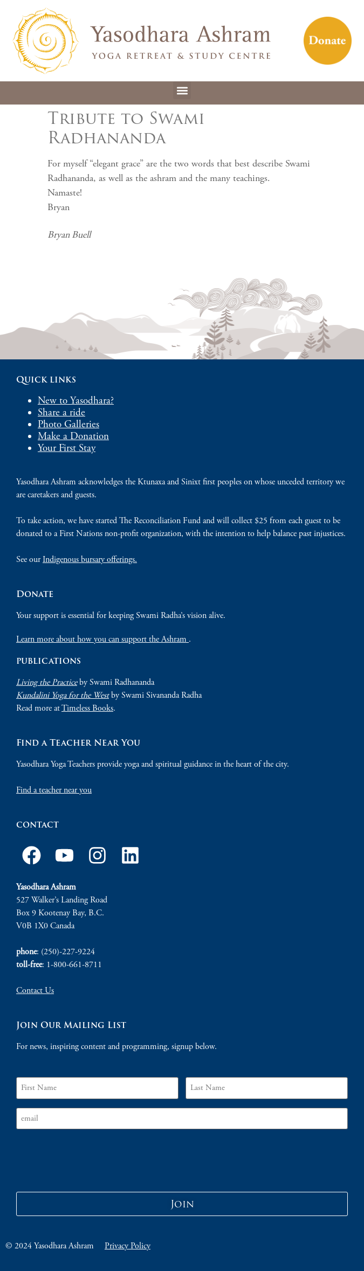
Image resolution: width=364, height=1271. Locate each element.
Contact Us (35, 990)
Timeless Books (87, 708)
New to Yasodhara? (76, 400)
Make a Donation (73, 436)
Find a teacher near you (54, 790)
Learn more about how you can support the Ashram (102, 639)
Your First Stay (66, 448)
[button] (182, 90)
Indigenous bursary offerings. (90, 559)
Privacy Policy (127, 1246)
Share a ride (61, 412)
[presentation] (98, 1159)
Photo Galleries (68, 424)
